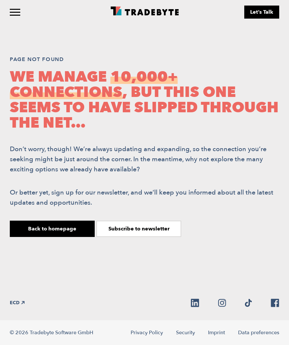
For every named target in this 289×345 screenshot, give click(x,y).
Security (185, 332)
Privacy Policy (147, 332)
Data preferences (258, 332)
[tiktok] (248, 303)
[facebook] (275, 303)
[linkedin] (195, 303)
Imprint (216, 332)
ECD (17, 303)
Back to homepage (52, 228)
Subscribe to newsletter (138, 228)
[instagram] (222, 303)
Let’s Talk (261, 12)
